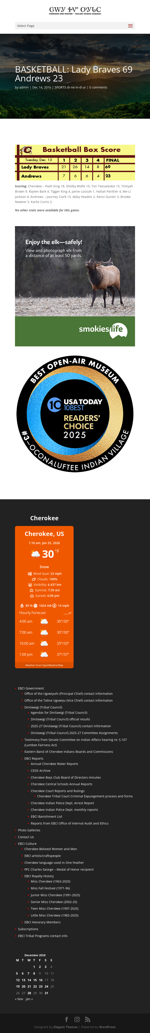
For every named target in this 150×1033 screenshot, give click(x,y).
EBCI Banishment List (46, 816)
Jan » (29, 999)
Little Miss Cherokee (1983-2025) (54, 915)
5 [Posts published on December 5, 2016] (17, 973)
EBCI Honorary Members (42, 922)
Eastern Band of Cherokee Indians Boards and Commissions (68, 751)
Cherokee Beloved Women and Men (50, 849)
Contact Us (26, 837)
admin (24, 87)
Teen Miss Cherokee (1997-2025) (54, 908)
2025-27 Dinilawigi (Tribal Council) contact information (71, 726)
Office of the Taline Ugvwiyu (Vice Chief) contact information (68, 700)
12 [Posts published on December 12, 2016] (18, 980)
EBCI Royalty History (39, 876)
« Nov (19, 999)
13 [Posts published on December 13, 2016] (23, 980)
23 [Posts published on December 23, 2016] (41, 986)
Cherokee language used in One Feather (54, 862)
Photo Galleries (29, 830)
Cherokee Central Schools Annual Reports (61, 784)
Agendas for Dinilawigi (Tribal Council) (59, 712)
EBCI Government (31, 688)
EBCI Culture (27, 843)
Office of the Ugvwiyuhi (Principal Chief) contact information (68, 693)
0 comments (98, 87)
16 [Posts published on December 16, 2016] (41, 980)
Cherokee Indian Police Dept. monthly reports (64, 810)
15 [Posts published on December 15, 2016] (35, 980)
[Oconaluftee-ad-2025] (75, 472)
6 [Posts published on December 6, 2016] (23, 973)
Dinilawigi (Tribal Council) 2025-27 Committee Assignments (74, 733)
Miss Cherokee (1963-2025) (50, 881)
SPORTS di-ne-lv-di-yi (70, 87)
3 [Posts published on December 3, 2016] (45, 967)
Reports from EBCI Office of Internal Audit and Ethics (70, 823)
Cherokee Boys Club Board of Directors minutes (66, 777)
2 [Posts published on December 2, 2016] (40, 967)
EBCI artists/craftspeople (42, 856)
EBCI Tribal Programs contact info (42, 936)
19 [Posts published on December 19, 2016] (18, 986)
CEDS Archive (40, 770)
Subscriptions (28, 929)
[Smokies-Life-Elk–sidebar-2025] (75, 345)
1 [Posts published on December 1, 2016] (34, 967)
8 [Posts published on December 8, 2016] (34, 973)
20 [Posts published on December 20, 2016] (23, 986)
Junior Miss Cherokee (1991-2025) (55, 895)
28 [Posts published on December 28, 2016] (29, 993)
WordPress (107, 1027)
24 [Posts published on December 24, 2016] (46, 986)
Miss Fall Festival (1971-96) (50, 888)
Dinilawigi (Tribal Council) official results (60, 719)
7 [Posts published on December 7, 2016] (28, 973)
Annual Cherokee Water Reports (54, 764)
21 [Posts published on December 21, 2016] (29, 986)
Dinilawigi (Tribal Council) (43, 707)
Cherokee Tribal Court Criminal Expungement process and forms (85, 796)
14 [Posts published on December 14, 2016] (29, 980)
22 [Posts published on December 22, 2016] (35, 986)
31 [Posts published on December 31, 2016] (46, 993)
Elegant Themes (66, 1027)
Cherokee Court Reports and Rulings (58, 791)
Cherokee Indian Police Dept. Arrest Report (62, 803)
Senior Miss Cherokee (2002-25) (54, 902)
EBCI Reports (33, 758)
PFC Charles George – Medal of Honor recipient (59, 869)
